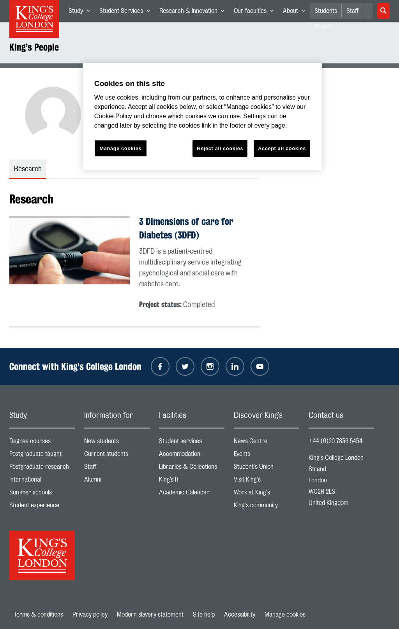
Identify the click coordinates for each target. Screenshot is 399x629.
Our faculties (256, 12)
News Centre (266, 443)
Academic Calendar (191, 494)
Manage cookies (285, 614)
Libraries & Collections (191, 468)
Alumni (117, 481)
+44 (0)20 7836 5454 (335, 441)
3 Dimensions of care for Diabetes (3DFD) (186, 228)
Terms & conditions (38, 614)
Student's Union (266, 468)
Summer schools (42, 494)
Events (266, 456)
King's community (266, 507)
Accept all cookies (282, 148)
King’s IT (191, 481)
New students (117, 443)
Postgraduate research (42, 468)
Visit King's (266, 481)
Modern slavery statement (150, 614)
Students (325, 11)
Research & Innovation (194, 12)
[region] (202, 117)
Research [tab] (28, 169)
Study (82, 12)
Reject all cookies (220, 148)
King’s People (34, 47)
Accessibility (239, 614)
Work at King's (266, 494)
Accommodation (191, 456)
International (42, 481)
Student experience (42, 507)
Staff (352, 11)
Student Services (127, 12)
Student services (191, 443)
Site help (204, 614)
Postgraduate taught (42, 456)
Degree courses (42, 443)
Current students (117, 456)
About (296, 12)
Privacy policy (90, 614)
